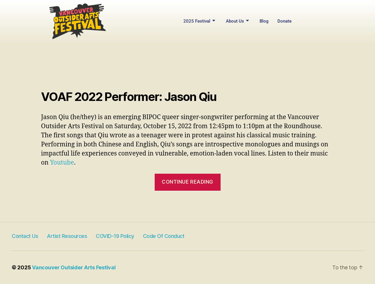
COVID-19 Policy (115, 236)
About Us (237, 21)
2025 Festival (199, 21)
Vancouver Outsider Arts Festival (73, 267)
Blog (264, 21)
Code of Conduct (164, 236)
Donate (284, 21)
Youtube (62, 163)
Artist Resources (67, 236)
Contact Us (25, 236)
